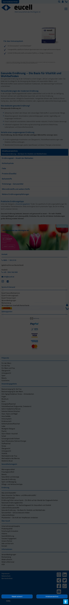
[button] (34, 314)
